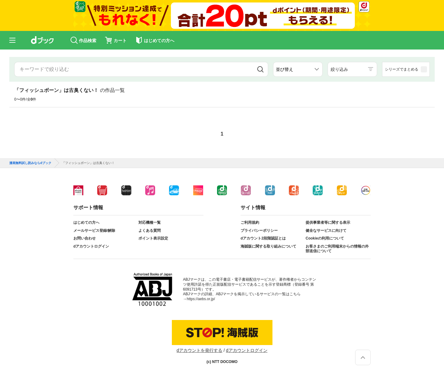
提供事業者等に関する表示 (328, 222)
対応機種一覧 (149, 222)
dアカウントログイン (91, 246)
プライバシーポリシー (259, 230)
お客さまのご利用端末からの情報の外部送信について (337, 248)
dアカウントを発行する (199, 350)
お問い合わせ (84, 238)
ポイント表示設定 (153, 238)
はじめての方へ (86, 222)
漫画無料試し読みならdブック (30, 163)
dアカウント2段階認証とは (263, 238)
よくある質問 (149, 230)
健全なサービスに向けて (326, 230)
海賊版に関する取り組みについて (268, 246)
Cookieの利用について (325, 238)
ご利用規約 (250, 222)
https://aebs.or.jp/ (201, 299)
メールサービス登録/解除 (94, 230)
